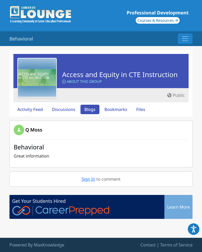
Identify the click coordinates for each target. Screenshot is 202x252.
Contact (148, 245)
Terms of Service (176, 245)
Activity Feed (30, 109)
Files (140, 109)
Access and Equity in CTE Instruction (120, 74)
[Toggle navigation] (185, 38)
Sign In (88, 179)
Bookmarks (115, 109)
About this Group (82, 81)
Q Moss (33, 130)
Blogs (89, 109)
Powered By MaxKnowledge (36, 245)
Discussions (63, 109)
